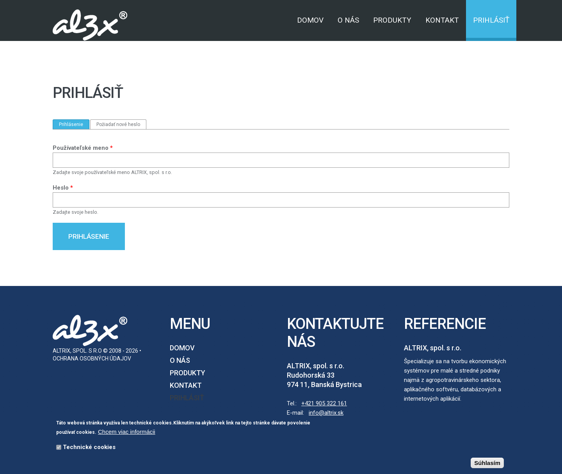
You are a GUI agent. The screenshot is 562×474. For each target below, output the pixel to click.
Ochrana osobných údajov (92, 358)
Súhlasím (487, 464)
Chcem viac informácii (126, 433)
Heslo (63, 187)
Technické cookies (89, 448)
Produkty (392, 20)
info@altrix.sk (326, 412)
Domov (310, 20)
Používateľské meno (83, 147)
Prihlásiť (491, 20)
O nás (348, 20)
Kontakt (442, 20)
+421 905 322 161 (324, 403)
